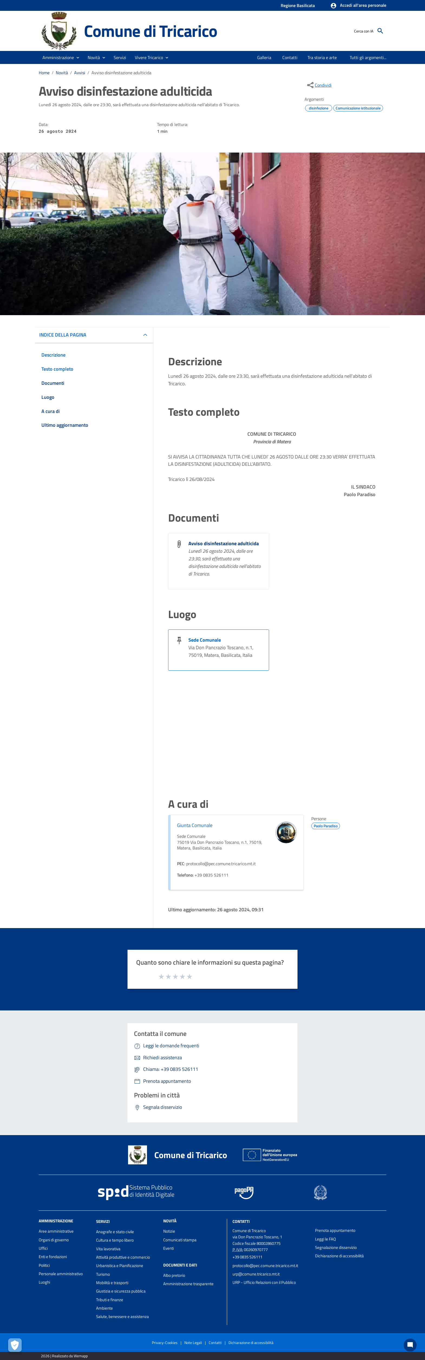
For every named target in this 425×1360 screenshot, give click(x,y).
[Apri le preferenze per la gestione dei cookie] (15, 1345)
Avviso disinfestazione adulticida (121, 72)
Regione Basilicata (298, 5)
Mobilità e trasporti (112, 1283)
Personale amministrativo (61, 1274)
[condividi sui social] (319, 85)
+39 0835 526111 (247, 1257)
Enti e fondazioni (53, 1257)
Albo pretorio (174, 1275)
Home (44, 72)
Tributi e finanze (109, 1300)
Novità (62, 72)
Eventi (168, 1248)
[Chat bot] (410, 1345)
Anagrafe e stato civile (115, 1232)
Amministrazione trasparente (188, 1284)
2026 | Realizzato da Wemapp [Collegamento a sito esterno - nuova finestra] (64, 1356)
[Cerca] (380, 31)
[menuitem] (264, 57)
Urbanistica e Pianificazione (119, 1265)
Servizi (103, 1221)
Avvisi (79, 72)
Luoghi (44, 1282)
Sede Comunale (204, 640)
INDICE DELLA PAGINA (62, 334)
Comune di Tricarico (150, 30)
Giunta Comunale (194, 825)
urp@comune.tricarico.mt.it (256, 1274)
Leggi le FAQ (325, 1239)
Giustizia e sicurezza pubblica (121, 1291)
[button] (358, 5)
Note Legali (193, 1342)
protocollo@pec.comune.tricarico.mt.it (265, 1265)
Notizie (169, 1231)
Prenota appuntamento (335, 1230)
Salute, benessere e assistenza (122, 1316)
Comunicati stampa (180, 1240)
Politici (44, 1265)
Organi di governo (54, 1240)
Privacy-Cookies (165, 1342)
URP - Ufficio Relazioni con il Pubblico (264, 1282)
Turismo (103, 1274)
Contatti (241, 1221)
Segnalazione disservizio (336, 1247)
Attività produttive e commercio (123, 1257)
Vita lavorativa (108, 1249)
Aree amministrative (56, 1231)
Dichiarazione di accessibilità (339, 1256)
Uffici (43, 1248)
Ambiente (104, 1308)
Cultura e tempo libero (115, 1240)
